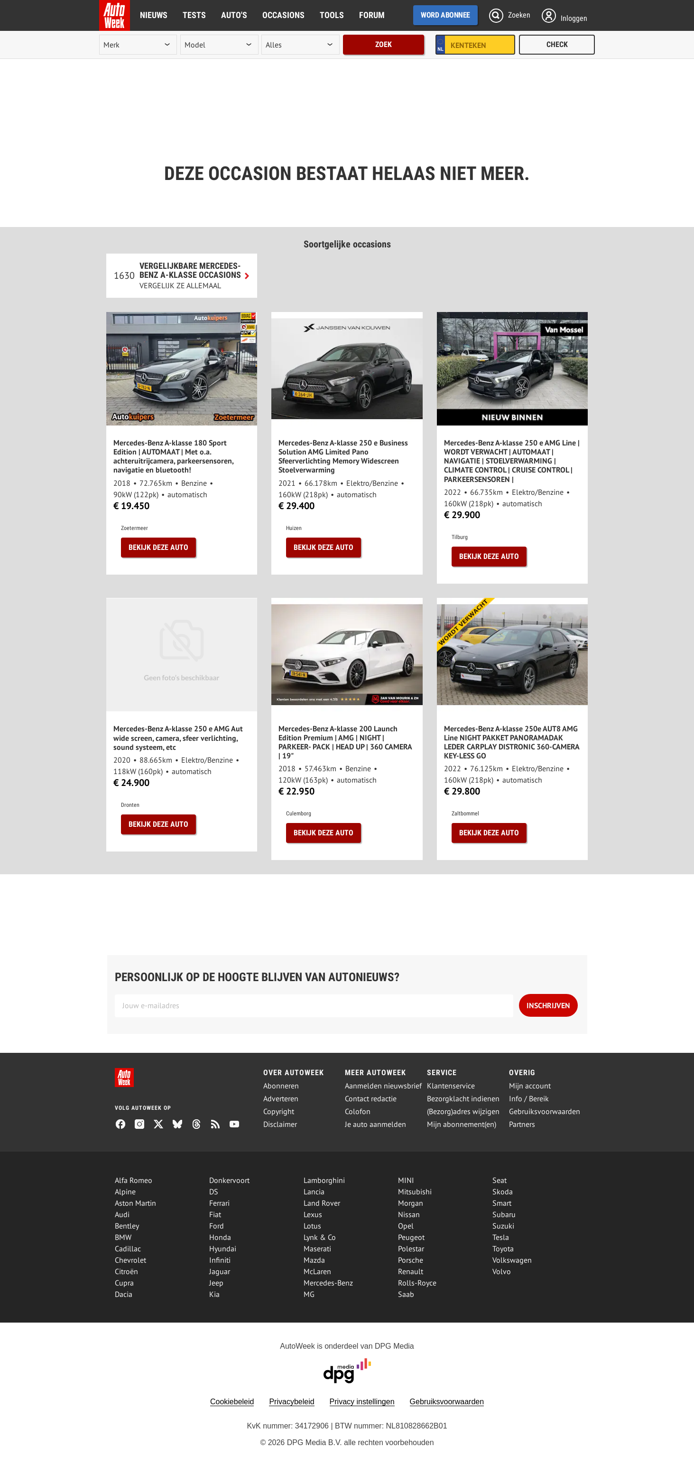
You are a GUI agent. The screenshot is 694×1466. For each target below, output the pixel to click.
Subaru (504, 1214)
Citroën (126, 1271)
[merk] (138, 45)
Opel (406, 1225)
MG (309, 1294)
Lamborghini (324, 1180)
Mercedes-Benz (328, 1282)
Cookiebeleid (232, 1402)
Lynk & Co (320, 1237)
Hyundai (222, 1248)
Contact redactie (371, 1098)
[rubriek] (300, 45)
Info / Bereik (529, 1098)
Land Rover (322, 1203)
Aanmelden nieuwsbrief (383, 1085)
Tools (332, 15)
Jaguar (219, 1271)
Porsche (410, 1260)
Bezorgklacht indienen (463, 1098)
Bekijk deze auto (158, 547)
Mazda (314, 1260)
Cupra (124, 1282)
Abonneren (281, 1085)
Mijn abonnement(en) (461, 1124)
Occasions (283, 15)
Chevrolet (130, 1260)
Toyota (503, 1248)
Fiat (215, 1214)
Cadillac (128, 1248)
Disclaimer (280, 1124)
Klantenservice (451, 1085)
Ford (216, 1225)
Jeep (216, 1282)
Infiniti (220, 1260)
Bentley (127, 1225)
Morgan (410, 1203)
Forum (372, 15)
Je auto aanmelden (375, 1124)
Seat (499, 1180)
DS (213, 1191)
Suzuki (503, 1225)
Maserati (317, 1248)
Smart (501, 1203)
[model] (219, 45)
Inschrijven (548, 1005)
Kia (214, 1294)
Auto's (234, 15)
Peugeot (411, 1237)
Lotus (312, 1225)
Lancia (314, 1191)
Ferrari (219, 1203)
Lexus (313, 1214)
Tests (194, 15)
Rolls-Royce (417, 1282)
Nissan (409, 1214)
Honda (220, 1237)
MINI (406, 1180)
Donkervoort (229, 1180)
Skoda (502, 1191)
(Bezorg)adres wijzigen (463, 1111)
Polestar (411, 1248)
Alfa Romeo (133, 1180)
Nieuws (153, 15)
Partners (522, 1124)
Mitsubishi (415, 1191)
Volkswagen (512, 1260)
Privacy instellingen (362, 1402)
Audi (122, 1214)
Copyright (278, 1111)
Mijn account (530, 1085)
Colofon (357, 1111)
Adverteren (280, 1098)
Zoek (383, 44)
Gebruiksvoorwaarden (544, 1111)
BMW (123, 1237)
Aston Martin (135, 1203)
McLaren (317, 1271)
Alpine (125, 1191)
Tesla (500, 1237)
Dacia (123, 1294)
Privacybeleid (291, 1402)
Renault (410, 1271)
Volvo (501, 1271)
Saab (406, 1294)
